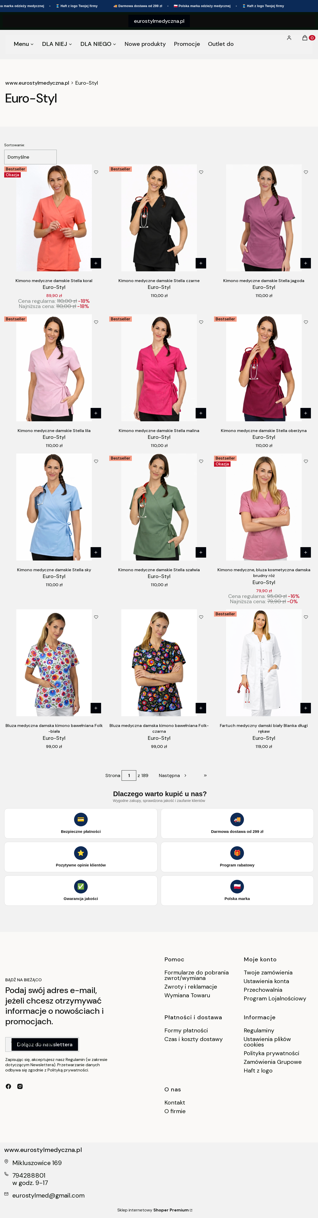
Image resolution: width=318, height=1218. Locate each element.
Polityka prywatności (271, 1053)
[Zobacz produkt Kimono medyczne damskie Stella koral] (96, 263)
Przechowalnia (263, 990)
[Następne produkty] (173, 775)
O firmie (175, 1111)
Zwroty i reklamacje (190, 986)
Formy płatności (186, 1030)
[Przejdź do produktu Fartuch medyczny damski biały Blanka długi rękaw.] (264, 662)
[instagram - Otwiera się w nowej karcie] (20, 1086)
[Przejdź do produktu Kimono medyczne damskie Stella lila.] (54, 367)
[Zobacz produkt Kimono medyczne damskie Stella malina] (200, 413)
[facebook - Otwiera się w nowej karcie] (8, 1086)
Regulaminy (259, 1030)
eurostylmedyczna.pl (159, 21)
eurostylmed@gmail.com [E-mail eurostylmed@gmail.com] (48, 1195)
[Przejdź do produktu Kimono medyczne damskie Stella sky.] (54, 507)
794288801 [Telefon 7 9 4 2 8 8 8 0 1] (28, 1175)
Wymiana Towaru (187, 995)
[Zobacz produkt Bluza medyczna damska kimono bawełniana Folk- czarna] (200, 708)
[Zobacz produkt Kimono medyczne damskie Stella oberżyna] (305, 413)
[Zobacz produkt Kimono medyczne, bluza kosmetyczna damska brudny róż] (305, 552)
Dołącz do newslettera (44, 1044)
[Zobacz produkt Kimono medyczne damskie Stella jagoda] (305, 263)
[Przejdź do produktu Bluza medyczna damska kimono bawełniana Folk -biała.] (54, 662)
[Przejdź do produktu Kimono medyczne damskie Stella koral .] (54, 217)
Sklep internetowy (153, 1210)
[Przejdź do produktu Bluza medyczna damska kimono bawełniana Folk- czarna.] (159, 662)
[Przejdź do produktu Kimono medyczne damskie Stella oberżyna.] (264, 367)
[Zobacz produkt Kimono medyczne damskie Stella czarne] (200, 263)
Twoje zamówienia (268, 972)
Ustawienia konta (266, 981)
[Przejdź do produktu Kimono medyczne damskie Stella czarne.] (159, 217)
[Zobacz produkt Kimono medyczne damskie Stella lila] (96, 413)
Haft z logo (258, 1070)
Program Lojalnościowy (275, 998)
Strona (112, 775)
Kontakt (174, 1102)
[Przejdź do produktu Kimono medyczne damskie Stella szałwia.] (159, 507)
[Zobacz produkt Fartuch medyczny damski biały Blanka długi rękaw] (305, 708)
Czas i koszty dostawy (193, 1039)
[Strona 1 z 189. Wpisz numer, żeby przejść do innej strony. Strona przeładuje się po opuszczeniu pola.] (129, 775)
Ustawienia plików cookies (267, 1041)
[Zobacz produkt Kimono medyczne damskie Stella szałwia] (200, 552)
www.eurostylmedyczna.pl (37, 82)
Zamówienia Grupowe (273, 1062)
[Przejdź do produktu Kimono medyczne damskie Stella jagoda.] (264, 217)
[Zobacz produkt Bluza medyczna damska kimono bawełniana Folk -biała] (96, 708)
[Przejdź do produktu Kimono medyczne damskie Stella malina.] (159, 367)
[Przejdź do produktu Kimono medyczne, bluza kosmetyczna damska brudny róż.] (264, 507)
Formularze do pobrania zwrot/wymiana (196, 975)
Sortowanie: (14, 145)
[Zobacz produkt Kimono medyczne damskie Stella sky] (96, 552)
